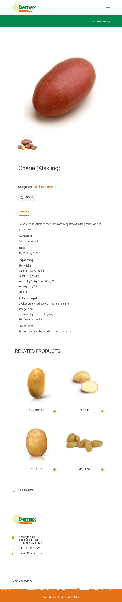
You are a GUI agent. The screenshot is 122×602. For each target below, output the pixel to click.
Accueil (88, 21)
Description (24, 211)
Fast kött (38, 187)
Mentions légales (22, 581)
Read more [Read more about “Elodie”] (102, 411)
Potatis (49, 187)
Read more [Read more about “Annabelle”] (55, 411)
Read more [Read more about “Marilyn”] (102, 469)
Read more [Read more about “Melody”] (55, 469)
